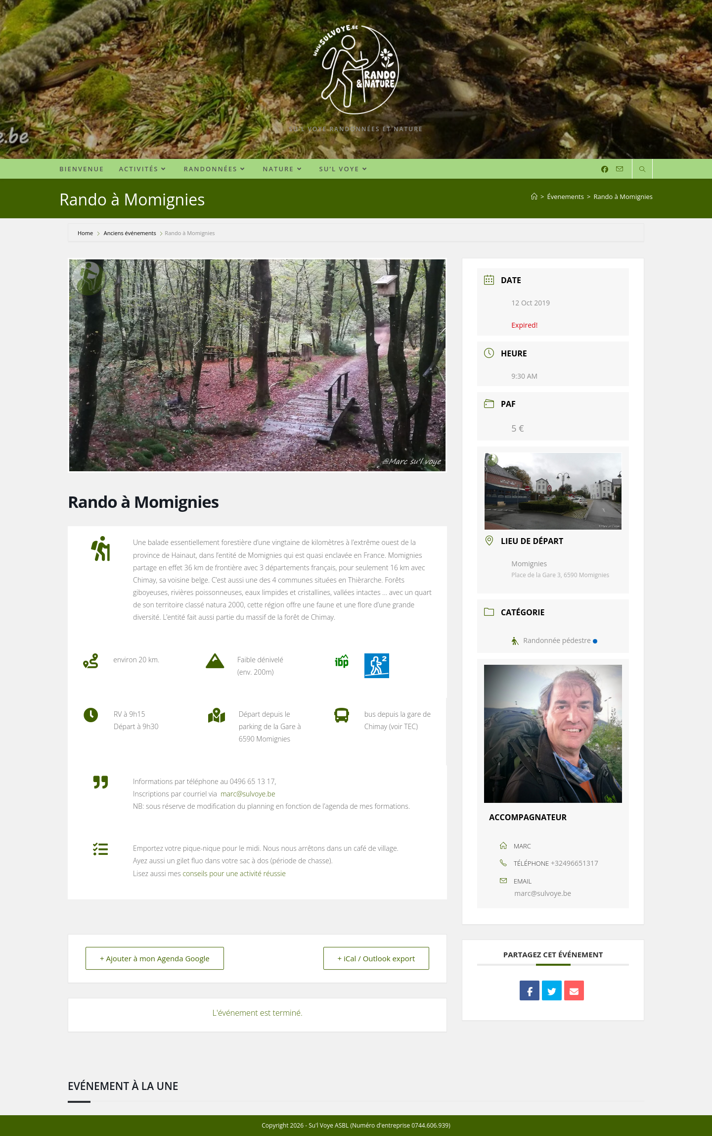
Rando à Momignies (623, 196)
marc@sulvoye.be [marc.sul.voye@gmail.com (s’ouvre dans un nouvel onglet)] (248, 793)
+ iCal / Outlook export (376, 958)
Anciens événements (130, 233)
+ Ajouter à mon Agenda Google (155, 958)
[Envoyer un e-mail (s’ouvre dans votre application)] (619, 169)
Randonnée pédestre (554, 640)
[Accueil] (534, 196)
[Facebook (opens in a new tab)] (604, 169)
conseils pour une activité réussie (233, 873)
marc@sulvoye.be (542, 893)
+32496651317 (574, 863)
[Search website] (642, 169)
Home (86, 233)
